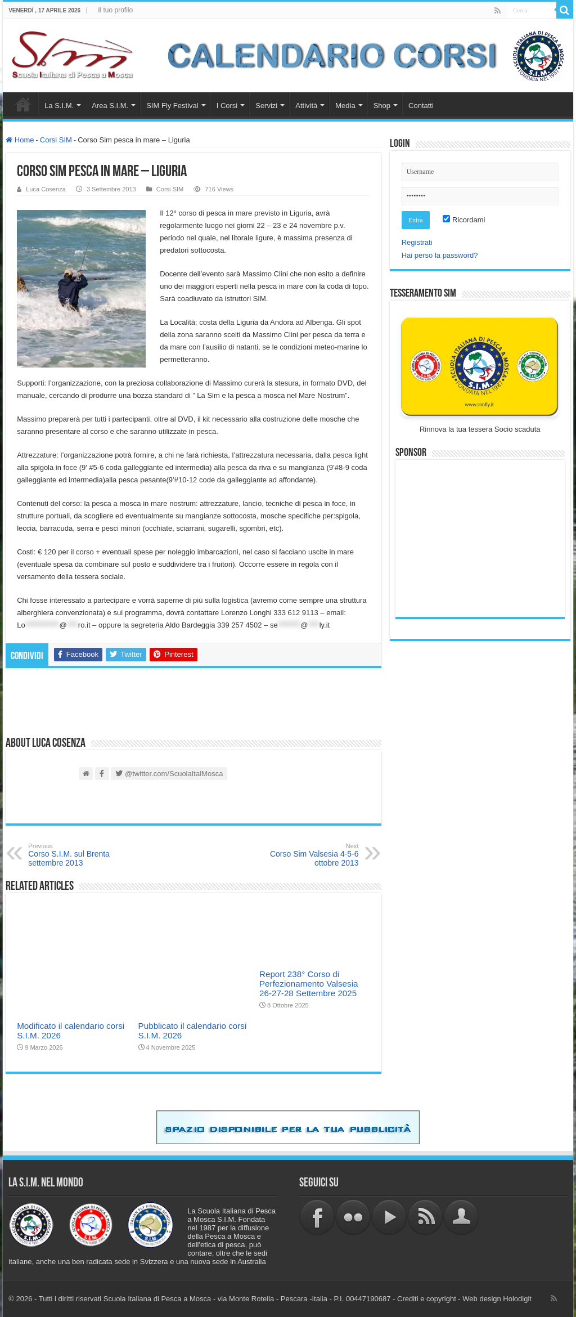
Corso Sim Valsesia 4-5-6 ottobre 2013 (301, 855)
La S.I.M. (59, 105)
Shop (382, 105)
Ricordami (464, 220)
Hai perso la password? (440, 255)
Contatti (421, 105)
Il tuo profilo (115, 10)
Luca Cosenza (46, 189)
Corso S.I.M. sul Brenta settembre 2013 (85, 855)
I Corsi (227, 105)
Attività (306, 105)
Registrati (417, 242)
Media (345, 105)
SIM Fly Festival (172, 105)
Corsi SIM (56, 140)
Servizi (266, 105)
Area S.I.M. (110, 105)
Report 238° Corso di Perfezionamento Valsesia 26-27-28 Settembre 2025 (308, 983)
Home (23, 104)
